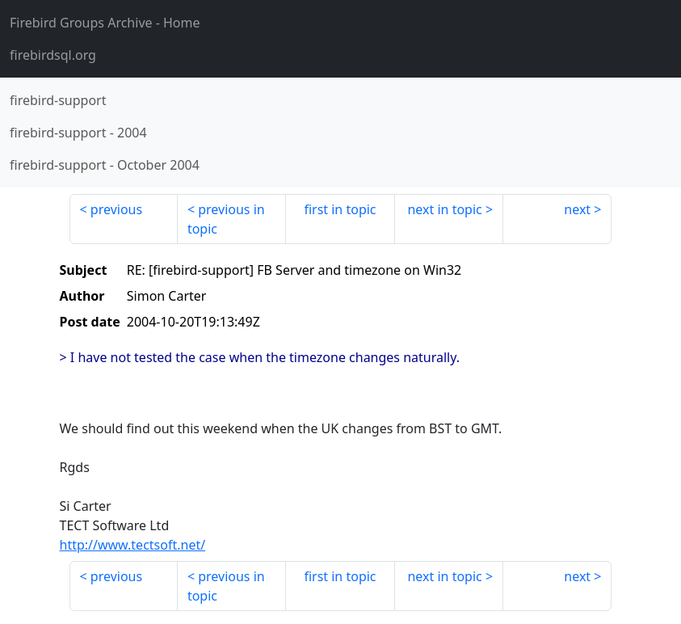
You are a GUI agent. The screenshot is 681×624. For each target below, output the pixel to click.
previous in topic (226, 219)
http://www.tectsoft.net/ (133, 545)
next (577, 209)
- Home (105, 23)
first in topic (340, 209)
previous (116, 209)
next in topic (444, 209)
